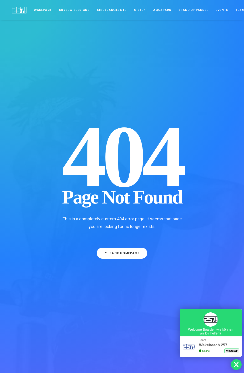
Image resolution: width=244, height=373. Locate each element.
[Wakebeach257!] (15, 10)
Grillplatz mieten (25, 271)
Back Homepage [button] (122, 152)
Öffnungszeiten (25, 259)
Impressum (22, 240)
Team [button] (232, 10)
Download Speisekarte (30, 277)
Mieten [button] (132, 10)
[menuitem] (35, 10)
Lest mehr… (201, 252)
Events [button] (214, 10)
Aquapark (154, 10)
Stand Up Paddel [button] (185, 10)
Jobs (17, 246)
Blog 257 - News (26, 283)
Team (17, 252)
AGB (16, 234)
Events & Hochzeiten (29, 265)
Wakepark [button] (35, 10)
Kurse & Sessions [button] (66, 10)
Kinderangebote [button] (103, 10)
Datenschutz (23, 227)
